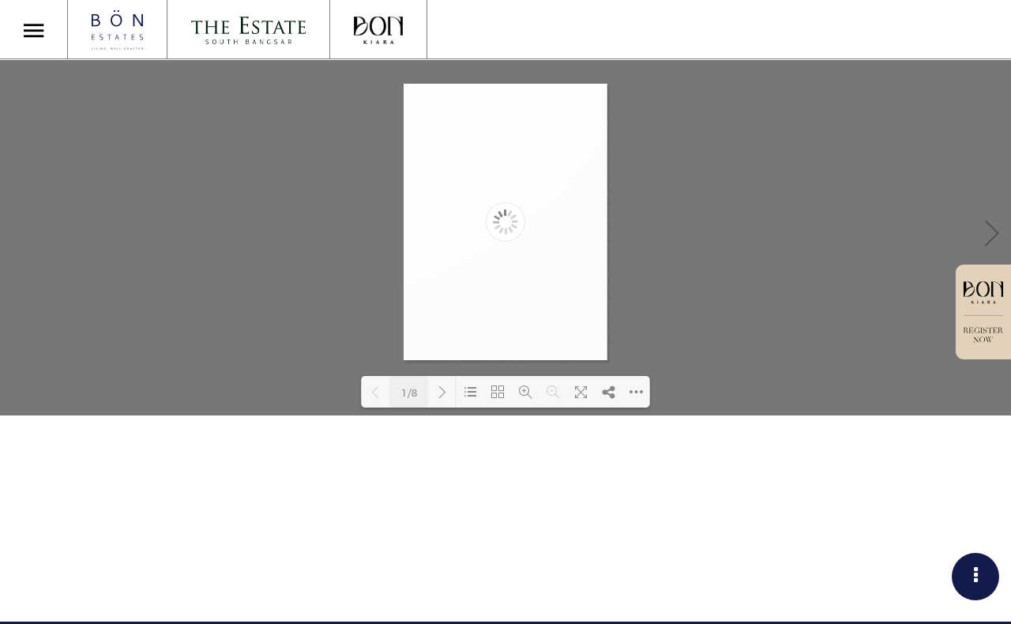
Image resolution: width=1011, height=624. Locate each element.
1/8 (409, 392)
